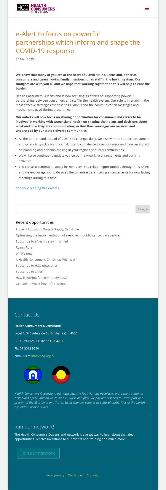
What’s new (24, 253)
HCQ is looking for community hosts (41, 278)
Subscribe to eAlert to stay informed (42, 241)
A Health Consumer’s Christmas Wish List (45, 259)
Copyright (94, 475)
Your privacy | (57, 475)
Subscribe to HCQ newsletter (36, 265)
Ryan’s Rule (24, 247)
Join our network (38, 453)
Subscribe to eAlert (29, 271)
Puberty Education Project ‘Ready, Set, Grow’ (47, 229)
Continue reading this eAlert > (37, 188)
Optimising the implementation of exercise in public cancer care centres (68, 235)
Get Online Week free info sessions (41, 284)
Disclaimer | (77, 475)
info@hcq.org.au (43, 356)
